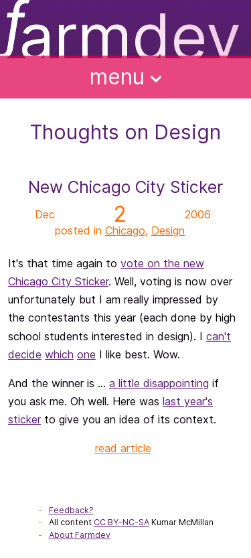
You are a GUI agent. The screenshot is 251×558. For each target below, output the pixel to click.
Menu (126, 77)
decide (24, 354)
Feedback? (71, 510)
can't (218, 336)
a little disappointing (159, 383)
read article (123, 448)
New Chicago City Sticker (125, 187)
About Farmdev (79, 535)
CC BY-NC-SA (121, 522)
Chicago (125, 230)
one (86, 354)
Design (168, 230)
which (59, 354)
